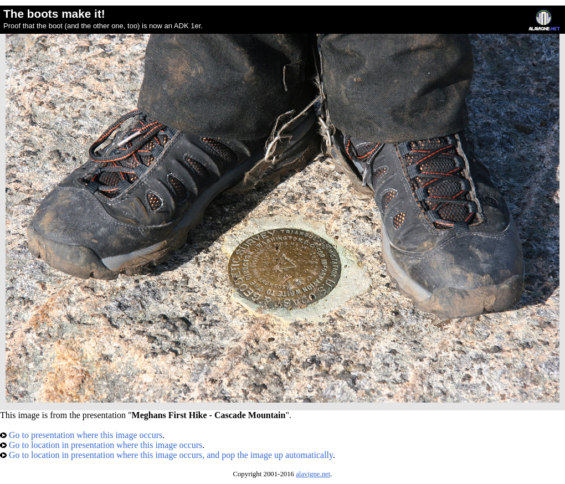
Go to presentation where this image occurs (81, 435)
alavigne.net (313, 474)
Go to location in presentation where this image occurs (101, 445)
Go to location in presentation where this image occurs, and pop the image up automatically (166, 455)
